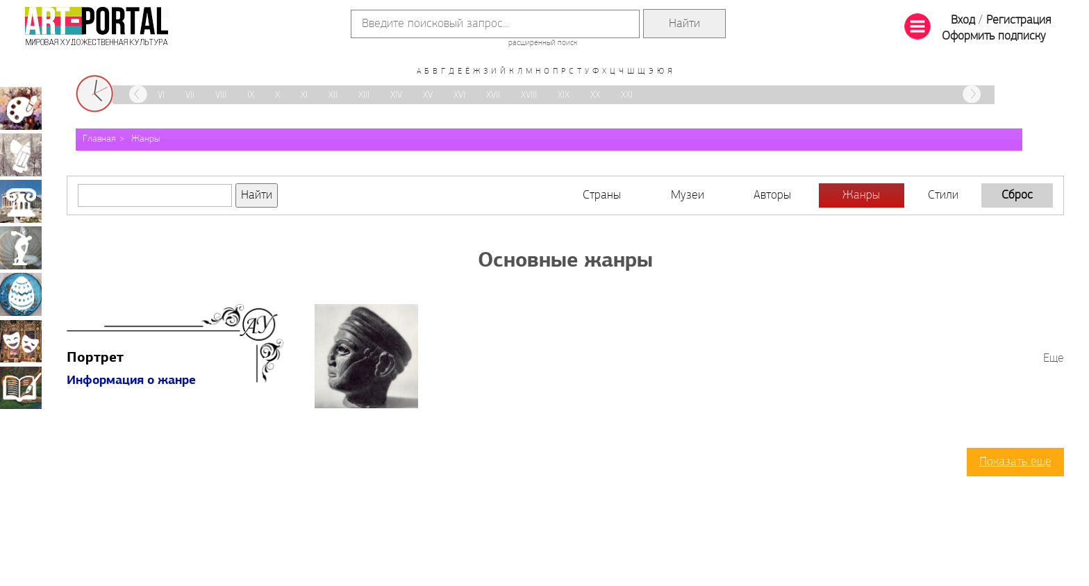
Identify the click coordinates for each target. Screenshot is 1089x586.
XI (304, 95)
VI (161, 95)
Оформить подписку (994, 36)
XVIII (529, 95)
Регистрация (1018, 20)
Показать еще (1015, 462)
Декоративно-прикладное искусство (21, 294)
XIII (363, 95)
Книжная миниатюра (21, 387)
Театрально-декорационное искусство (21, 340)
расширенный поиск (542, 43)
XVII (493, 95)
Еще (1053, 358)
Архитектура (21, 201)
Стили (943, 195)
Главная (99, 139)
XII (333, 95)
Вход (963, 20)
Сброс (1017, 195)
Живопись (21, 108)
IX (250, 95)
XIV (396, 95)
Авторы (772, 195)
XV (428, 95)
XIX (564, 95)
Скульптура (21, 247)
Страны (602, 195)
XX (595, 95)
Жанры (145, 139)
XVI (459, 95)
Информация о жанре (131, 380)
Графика (21, 154)
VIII (220, 95)
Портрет (95, 358)
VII (189, 95)
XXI (627, 95)
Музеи (687, 195)
